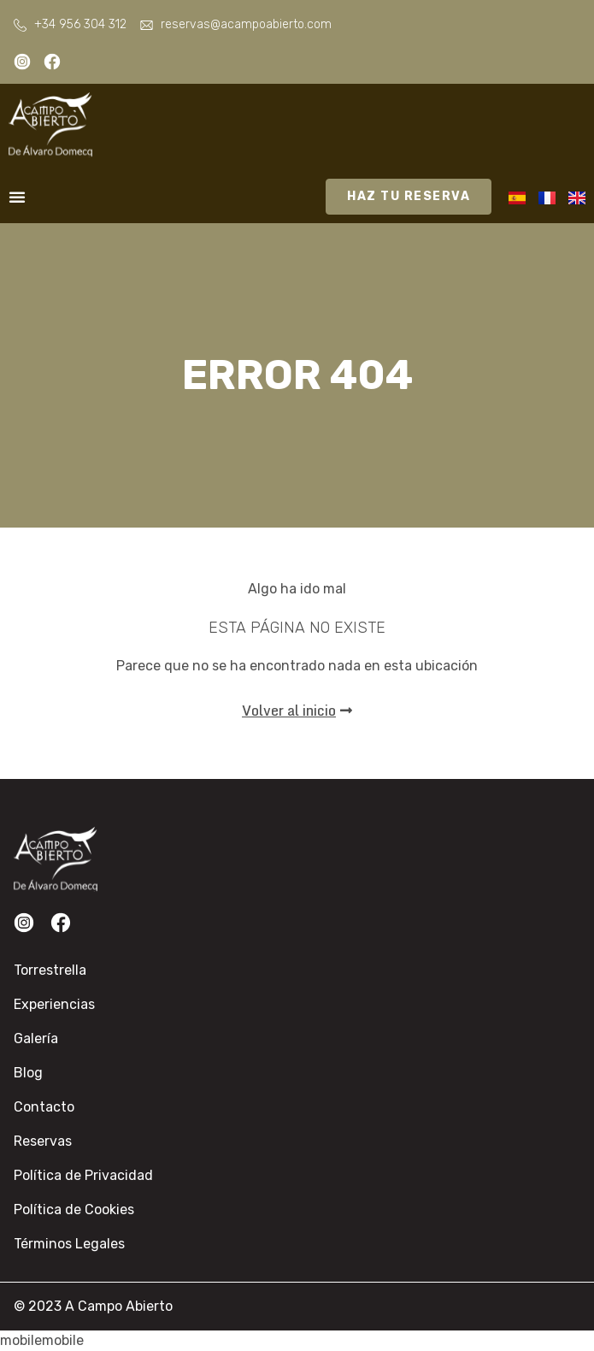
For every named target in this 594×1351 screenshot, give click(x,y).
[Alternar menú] (17, 196)
